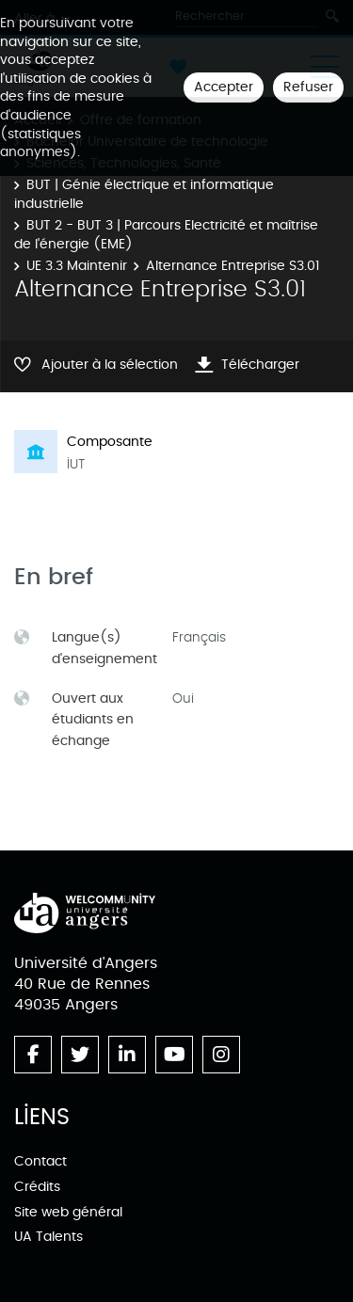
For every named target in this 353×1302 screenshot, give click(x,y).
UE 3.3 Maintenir (76, 266)
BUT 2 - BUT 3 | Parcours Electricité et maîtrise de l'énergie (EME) (166, 234)
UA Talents (48, 1236)
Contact (40, 1161)
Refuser (308, 87)
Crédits (37, 1187)
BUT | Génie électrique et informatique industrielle (144, 194)
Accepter (223, 87)
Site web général (68, 1212)
